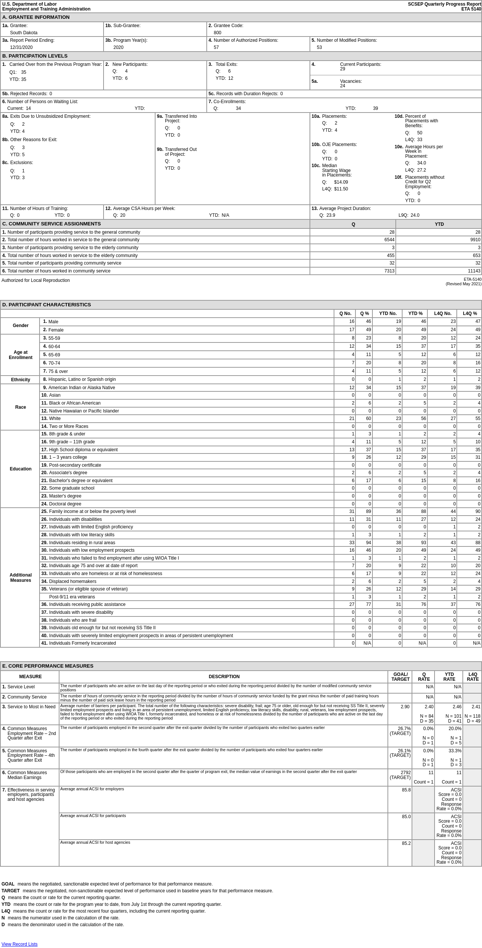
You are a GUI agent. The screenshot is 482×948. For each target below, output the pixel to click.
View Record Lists (20, 944)
